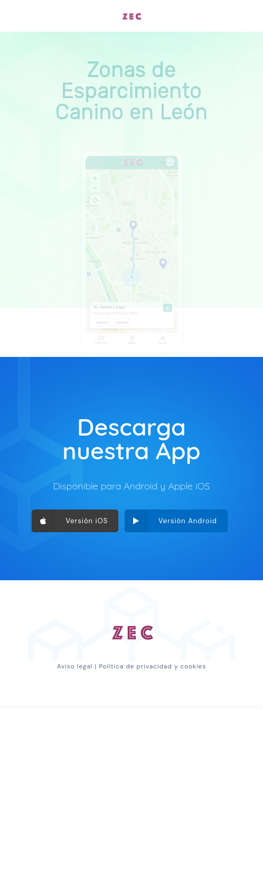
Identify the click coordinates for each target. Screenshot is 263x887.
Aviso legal (75, 666)
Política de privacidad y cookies (152, 666)
